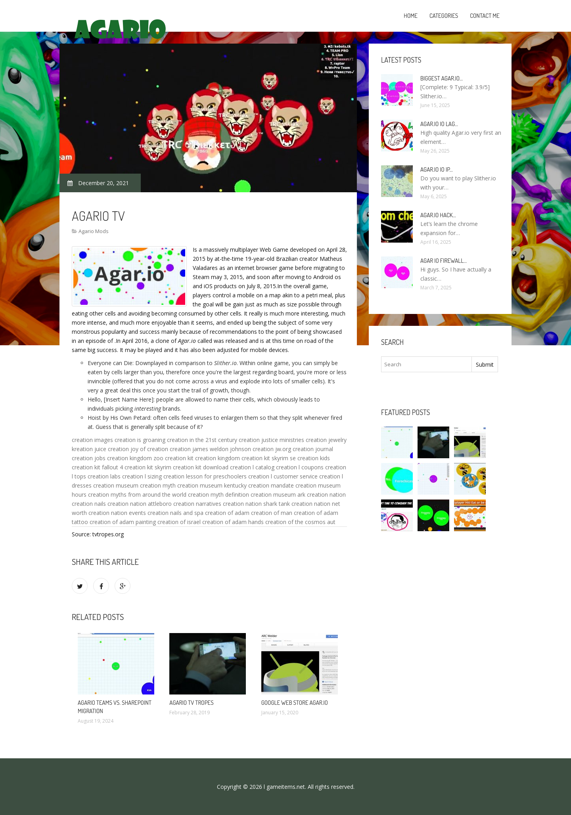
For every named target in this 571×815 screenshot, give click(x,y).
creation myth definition (218, 494)
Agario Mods (94, 231)
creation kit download (200, 467)
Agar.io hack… (438, 215)
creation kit (179, 458)
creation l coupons (300, 467)
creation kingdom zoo (135, 458)
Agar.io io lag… (439, 124)
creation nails (89, 503)
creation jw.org (272, 449)
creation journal (313, 449)
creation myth (158, 485)
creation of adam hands (233, 522)
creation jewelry (326, 440)
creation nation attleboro (139, 503)
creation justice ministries (271, 440)
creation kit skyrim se (268, 458)
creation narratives (197, 503)
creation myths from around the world (137, 494)
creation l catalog (252, 467)
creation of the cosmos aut (300, 522)
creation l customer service (283, 476)
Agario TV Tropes (191, 702)
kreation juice (89, 449)
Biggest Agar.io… (441, 78)
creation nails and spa (175, 513)
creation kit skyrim (148, 467)
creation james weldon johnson (210, 449)
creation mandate (271, 485)
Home (411, 15)
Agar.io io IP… (436, 169)
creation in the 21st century (202, 440)
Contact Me (485, 15)
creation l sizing (142, 476)
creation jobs (88, 458)
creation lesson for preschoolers (205, 476)
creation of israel (179, 522)
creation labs (104, 476)
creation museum (115, 485)
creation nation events (117, 513)
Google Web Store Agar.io (294, 702)
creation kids (313, 458)
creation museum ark (278, 494)
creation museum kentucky (212, 485)
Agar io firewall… (443, 260)
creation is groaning (140, 440)
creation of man (271, 513)
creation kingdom (217, 458)
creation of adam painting (123, 522)
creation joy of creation (138, 449)
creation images (92, 440)
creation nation (326, 494)
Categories (443, 15)
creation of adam (227, 513)
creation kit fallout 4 (97, 467)
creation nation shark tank (256, 503)
